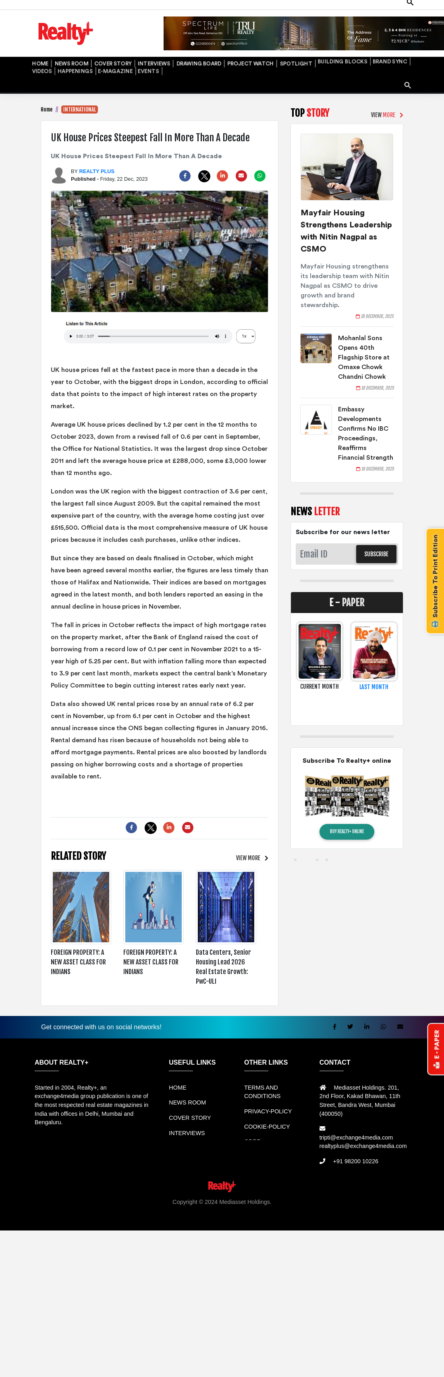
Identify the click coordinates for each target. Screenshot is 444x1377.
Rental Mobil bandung (32, 1199)
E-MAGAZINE (391, 50)
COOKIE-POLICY (267, 1115)
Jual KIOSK (375, 1199)
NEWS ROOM (61, 50)
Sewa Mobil (180, 1199)
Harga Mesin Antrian (275, 1199)
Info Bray (171, 1208)
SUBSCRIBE (376, 542)
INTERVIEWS (124, 50)
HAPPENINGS (359, 50)
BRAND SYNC (308, 50)
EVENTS (38, 60)
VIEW (250, 847)
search (405, 65)
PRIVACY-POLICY (268, 1100)
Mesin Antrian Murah (330, 1199)
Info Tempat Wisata (209, 1208)
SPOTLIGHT (236, 50)
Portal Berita (252, 1208)
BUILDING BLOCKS (271, 50)
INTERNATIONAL (79, 98)
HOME (36, 50)
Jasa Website (286, 1208)
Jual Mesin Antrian (221, 1199)
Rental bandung (141, 1199)
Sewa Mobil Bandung (89, 1199)
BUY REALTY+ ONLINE (347, 820)
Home (46, 98)
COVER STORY (93, 50)
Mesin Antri (406, 1199)
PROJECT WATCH (200, 50)
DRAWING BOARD (160, 50)
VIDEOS (334, 50)
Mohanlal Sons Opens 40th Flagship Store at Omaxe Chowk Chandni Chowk (364, 346)
